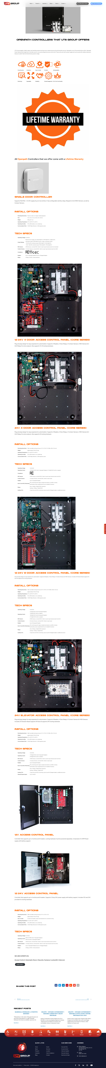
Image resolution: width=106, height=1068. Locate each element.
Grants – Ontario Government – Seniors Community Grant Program (53, 1013)
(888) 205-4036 (82, 1053)
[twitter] (79, 1065)
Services (48, 1049)
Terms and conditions (17, 1065)
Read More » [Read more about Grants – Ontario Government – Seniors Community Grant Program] (43, 1026)
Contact (63, 3)
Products (37, 3)
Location (48, 1051)
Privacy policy (26, 1065)
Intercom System (65, 1051)
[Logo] (11, 3)
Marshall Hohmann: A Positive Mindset (26, 1012)
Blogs (51, 3)
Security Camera (65, 1053)
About (31, 3)
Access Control (64, 1049)
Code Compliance (50, 1053)
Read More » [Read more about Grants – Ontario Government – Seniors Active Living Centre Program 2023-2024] (70, 1026)
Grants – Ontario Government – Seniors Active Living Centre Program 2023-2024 (80, 1013)
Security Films (64, 1046)
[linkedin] (83, 1065)
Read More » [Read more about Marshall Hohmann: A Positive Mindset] (16, 1022)
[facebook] (75, 1065)
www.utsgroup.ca (83, 1056)
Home (36, 1046)
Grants (56, 3)
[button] (56, 985)
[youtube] (91, 1065)
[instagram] (87, 1065)
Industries (44, 3)
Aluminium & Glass (65, 1055)
